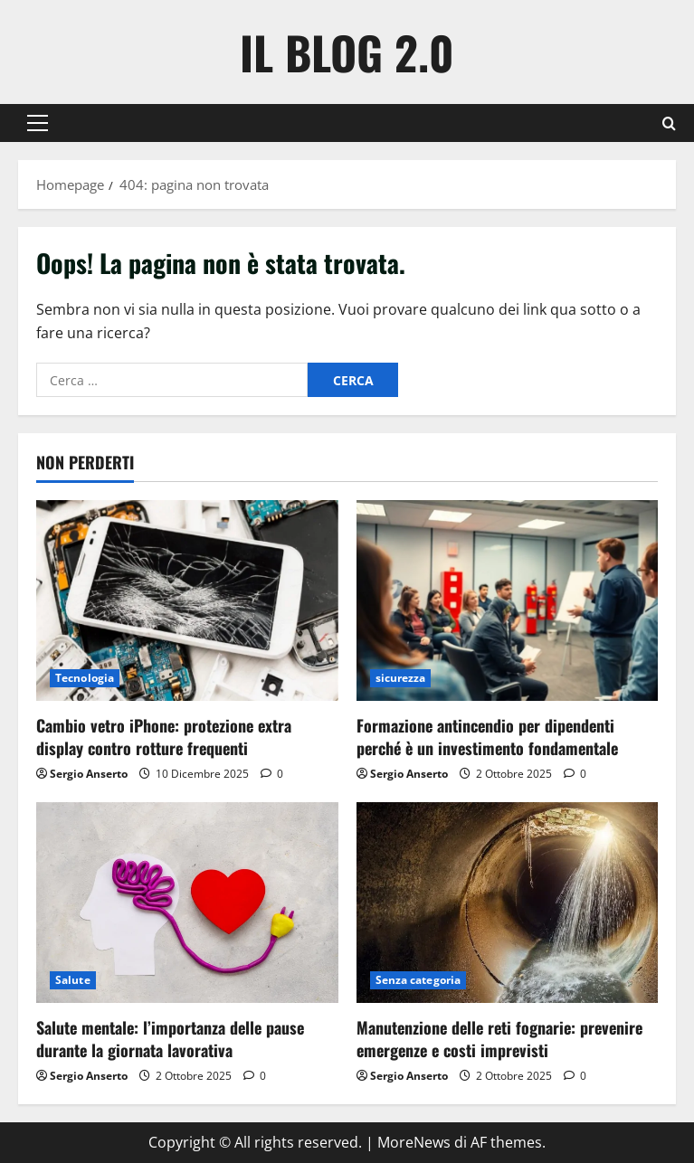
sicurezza (401, 678)
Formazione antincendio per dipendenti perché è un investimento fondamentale (487, 737)
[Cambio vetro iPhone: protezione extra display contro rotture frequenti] (187, 600)
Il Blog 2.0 (347, 51)
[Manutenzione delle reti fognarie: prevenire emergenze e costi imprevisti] (508, 902)
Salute (72, 980)
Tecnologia (84, 678)
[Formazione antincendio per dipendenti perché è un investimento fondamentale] (508, 600)
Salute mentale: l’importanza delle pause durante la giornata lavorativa (170, 1039)
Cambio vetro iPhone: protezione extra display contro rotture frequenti (163, 737)
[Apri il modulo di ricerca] (669, 123)
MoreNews (414, 1142)
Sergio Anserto (89, 773)
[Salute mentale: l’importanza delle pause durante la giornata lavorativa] (187, 902)
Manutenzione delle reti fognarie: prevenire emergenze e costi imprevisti (499, 1039)
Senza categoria (418, 980)
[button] (37, 123)
